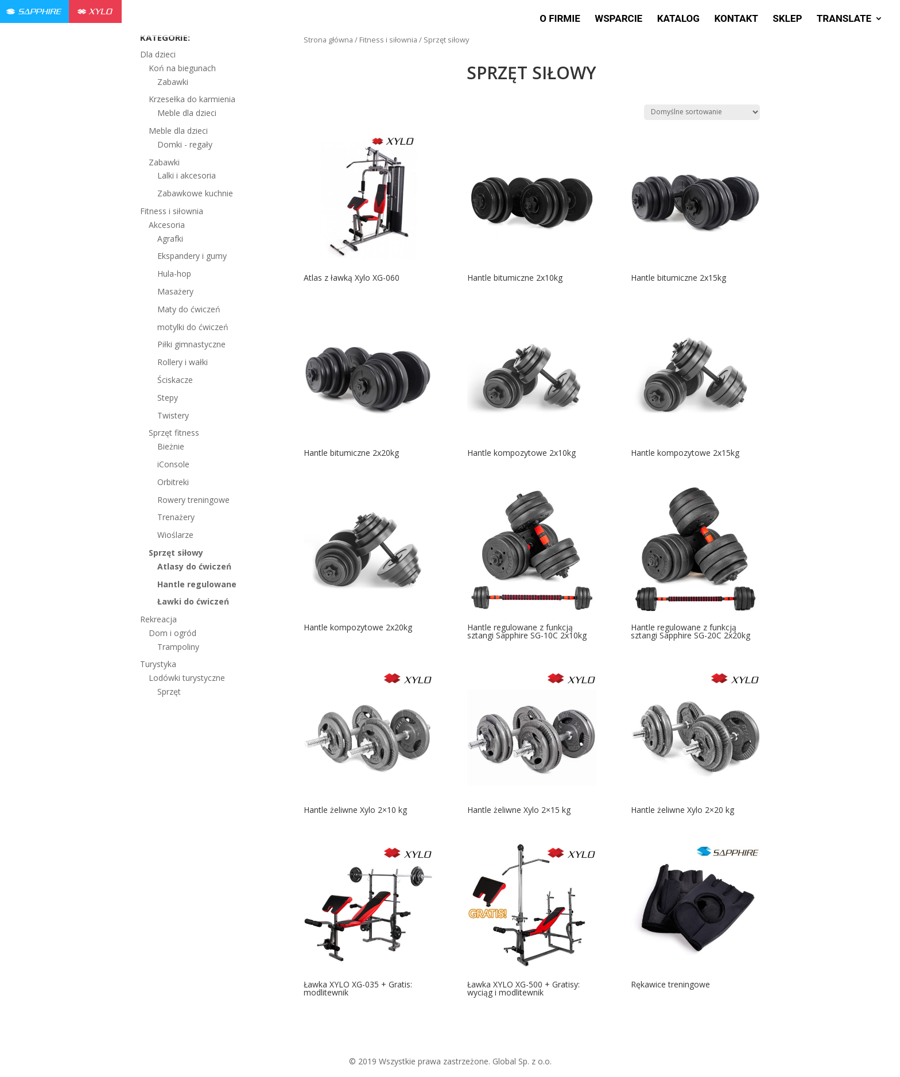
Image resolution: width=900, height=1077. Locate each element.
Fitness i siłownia (388, 39)
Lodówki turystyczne (187, 677)
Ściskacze (175, 379)
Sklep (787, 19)
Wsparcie (618, 19)
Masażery (175, 291)
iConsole (173, 464)
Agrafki (170, 238)
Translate (844, 19)
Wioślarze (175, 534)
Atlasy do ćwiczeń (194, 566)
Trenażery (176, 517)
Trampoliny (178, 646)
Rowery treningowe (193, 499)
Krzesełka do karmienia (192, 99)
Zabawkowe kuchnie (195, 193)
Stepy (167, 397)
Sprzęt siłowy (176, 552)
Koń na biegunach (182, 68)
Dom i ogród (172, 632)
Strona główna (328, 39)
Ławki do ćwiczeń (193, 601)
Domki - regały (184, 144)
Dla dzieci (158, 54)
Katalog (678, 19)
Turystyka (158, 663)
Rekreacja (158, 619)
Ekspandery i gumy (192, 255)
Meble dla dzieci (186, 112)
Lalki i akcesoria (186, 175)
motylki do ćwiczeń (192, 326)
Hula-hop (174, 273)
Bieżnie (170, 446)
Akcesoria (167, 224)
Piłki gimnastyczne (191, 344)
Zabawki (172, 81)
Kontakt (736, 19)
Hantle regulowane (196, 584)
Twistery (173, 415)
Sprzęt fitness (174, 432)
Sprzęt (169, 691)
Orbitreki (173, 481)
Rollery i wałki (182, 362)
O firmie (560, 19)
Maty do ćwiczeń (188, 309)
